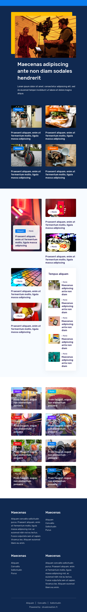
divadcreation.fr (50, 607)
